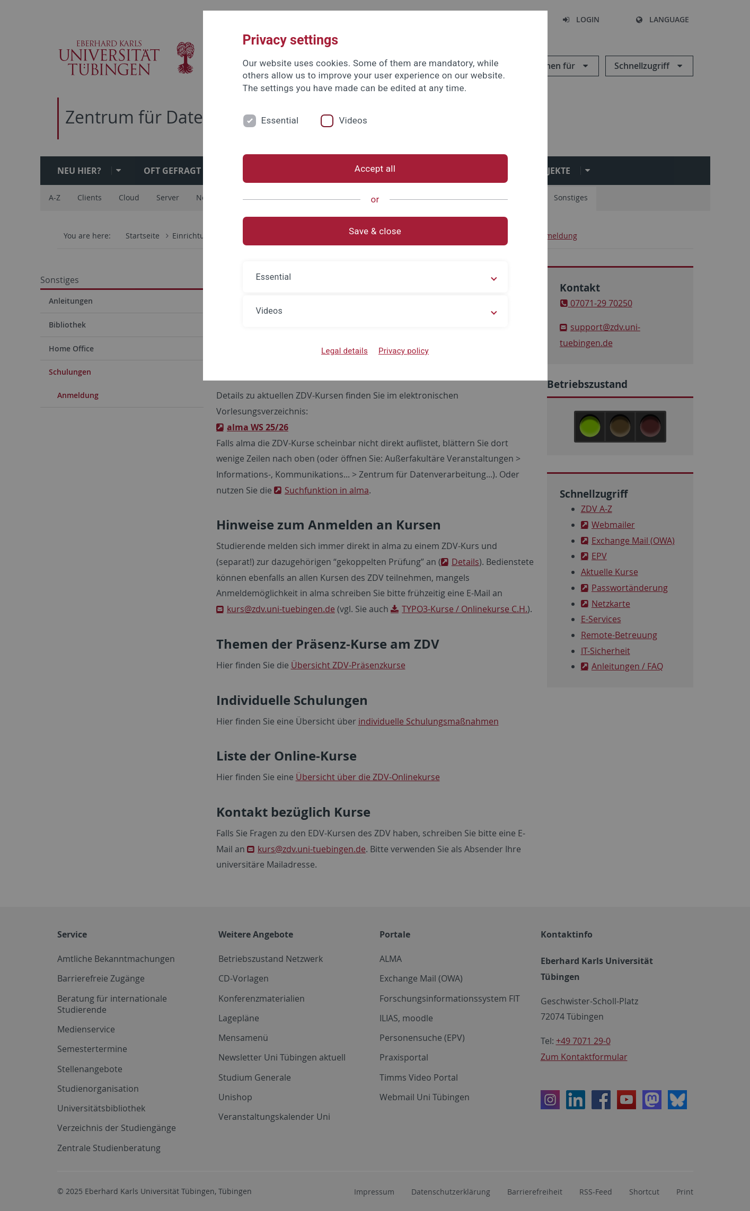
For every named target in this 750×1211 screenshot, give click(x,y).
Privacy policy (403, 351)
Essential (280, 120)
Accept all (375, 168)
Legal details (344, 351)
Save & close (375, 231)
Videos (353, 120)
